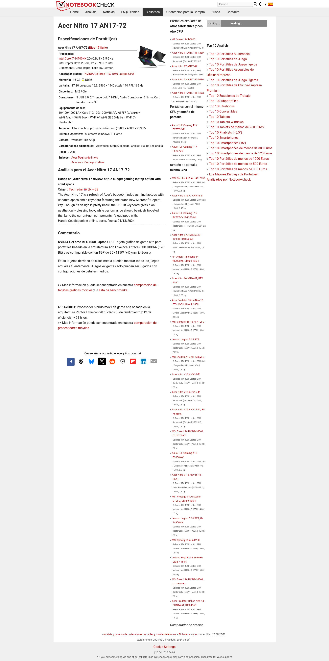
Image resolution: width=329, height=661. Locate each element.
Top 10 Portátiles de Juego (228, 59)
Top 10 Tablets (219, 117)
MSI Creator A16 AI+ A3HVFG (188, 178)
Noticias (109, 12)
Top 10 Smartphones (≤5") (227, 143)
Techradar (76, 189)
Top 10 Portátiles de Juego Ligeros (233, 80)
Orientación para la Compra (185, 12)
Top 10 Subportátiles (223, 101)
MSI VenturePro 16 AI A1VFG (188, 321)
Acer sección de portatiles (87, 162)
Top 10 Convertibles (223, 111)
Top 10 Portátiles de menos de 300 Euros (238, 169)
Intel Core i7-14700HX (72, 58)
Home (74, 12)
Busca (215, 12)
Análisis (90, 12)
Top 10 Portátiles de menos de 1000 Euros (239, 159)
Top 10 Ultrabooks (222, 106)
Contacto (233, 12)
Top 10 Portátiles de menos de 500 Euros (238, 164)
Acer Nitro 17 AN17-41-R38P (188, 52)
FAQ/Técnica (130, 12)
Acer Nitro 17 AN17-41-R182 (188, 92)
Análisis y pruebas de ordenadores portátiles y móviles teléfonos (139, 634)
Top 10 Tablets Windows (226, 122)
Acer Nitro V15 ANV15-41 (186, 392)
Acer (195, 634)
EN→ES (92, 189)
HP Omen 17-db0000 (184, 39)
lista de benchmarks (113, 290)
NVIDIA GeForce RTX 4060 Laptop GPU (109, 74)
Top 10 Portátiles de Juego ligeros (233, 64)
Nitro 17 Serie (98, 47)
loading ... (214, 23)
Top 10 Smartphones (224, 138)
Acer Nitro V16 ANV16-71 (186, 374)
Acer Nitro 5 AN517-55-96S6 (188, 79)
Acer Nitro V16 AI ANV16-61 (187, 195)
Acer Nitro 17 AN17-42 (184, 66)
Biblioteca (153, 12)
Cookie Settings (164, 647)
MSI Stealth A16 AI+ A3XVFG (188, 356)
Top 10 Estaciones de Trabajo (230, 96)
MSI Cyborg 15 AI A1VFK (186, 540)
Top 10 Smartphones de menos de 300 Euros (240, 148)
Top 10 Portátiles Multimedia (229, 54)
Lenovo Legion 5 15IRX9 (185, 339)
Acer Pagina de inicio (84, 157)
